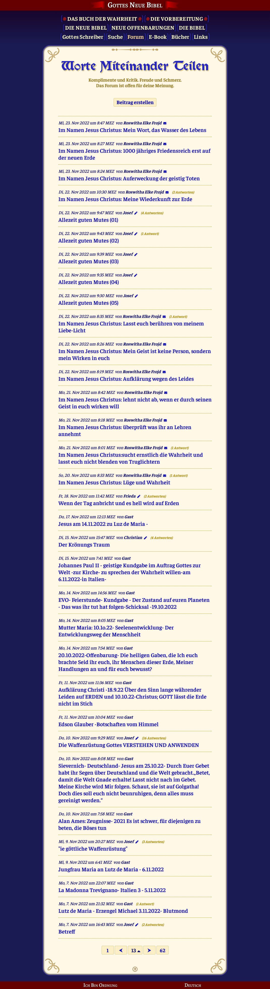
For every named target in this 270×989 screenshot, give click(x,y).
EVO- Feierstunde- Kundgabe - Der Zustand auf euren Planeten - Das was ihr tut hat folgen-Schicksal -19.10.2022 (134, 603)
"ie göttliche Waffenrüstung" (92, 848)
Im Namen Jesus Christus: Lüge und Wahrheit (114, 482)
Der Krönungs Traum (84, 544)
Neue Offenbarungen (142, 27)
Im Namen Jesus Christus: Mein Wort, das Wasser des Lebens (132, 129)
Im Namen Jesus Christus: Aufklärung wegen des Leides (126, 378)
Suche (115, 36)
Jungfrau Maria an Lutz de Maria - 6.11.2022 (111, 869)
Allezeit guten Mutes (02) (88, 240)
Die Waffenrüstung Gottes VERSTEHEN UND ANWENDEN (128, 744)
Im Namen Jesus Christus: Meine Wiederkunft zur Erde (125, 198)
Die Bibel (192, 27)
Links (201, 36)
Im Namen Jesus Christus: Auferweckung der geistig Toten (129, 178)
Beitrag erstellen (135, 102)
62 (162, 950)
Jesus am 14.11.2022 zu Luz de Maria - (103, 523)
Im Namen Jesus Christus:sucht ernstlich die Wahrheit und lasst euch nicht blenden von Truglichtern (130, 458)
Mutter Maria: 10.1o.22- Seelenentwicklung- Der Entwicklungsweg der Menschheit (116, 630)
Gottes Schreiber (82, 36)
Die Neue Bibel (86, 27)
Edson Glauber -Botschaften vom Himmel (108, 723)
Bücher (180, 36)
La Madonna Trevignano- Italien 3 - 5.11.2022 (112, 889)
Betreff (66, 931)
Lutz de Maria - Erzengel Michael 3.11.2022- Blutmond (123, 910)
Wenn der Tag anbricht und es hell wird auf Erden (118, 502)
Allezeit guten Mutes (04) (88, 281)
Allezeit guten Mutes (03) (88, 260)
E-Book (158, 36)
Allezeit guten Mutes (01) (88, 219)
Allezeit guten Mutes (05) (88, 302)
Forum (135, 36)
